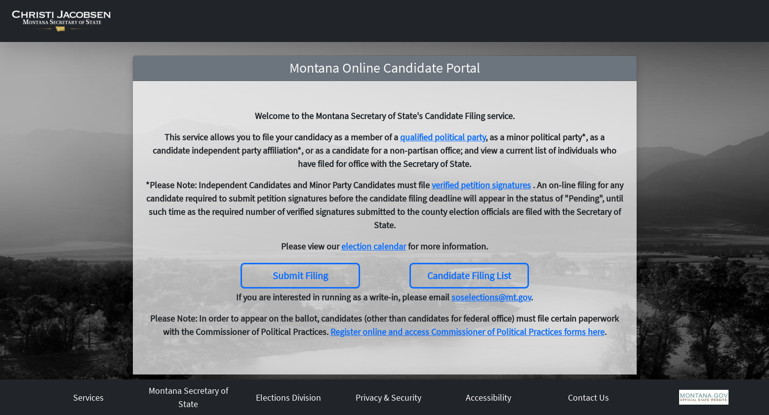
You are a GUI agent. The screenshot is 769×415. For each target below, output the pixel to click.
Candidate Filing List (469, 275)
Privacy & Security (388, 397)
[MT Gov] (704, 396)
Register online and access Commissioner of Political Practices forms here (467, 331)
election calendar (373, 246)
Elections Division (288, 397)
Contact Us (588, 397)
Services (88, 397)
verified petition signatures (481, 185)
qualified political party (443, 137)
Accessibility (488, 397)
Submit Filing (300, 275)
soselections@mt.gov (491, 297)
